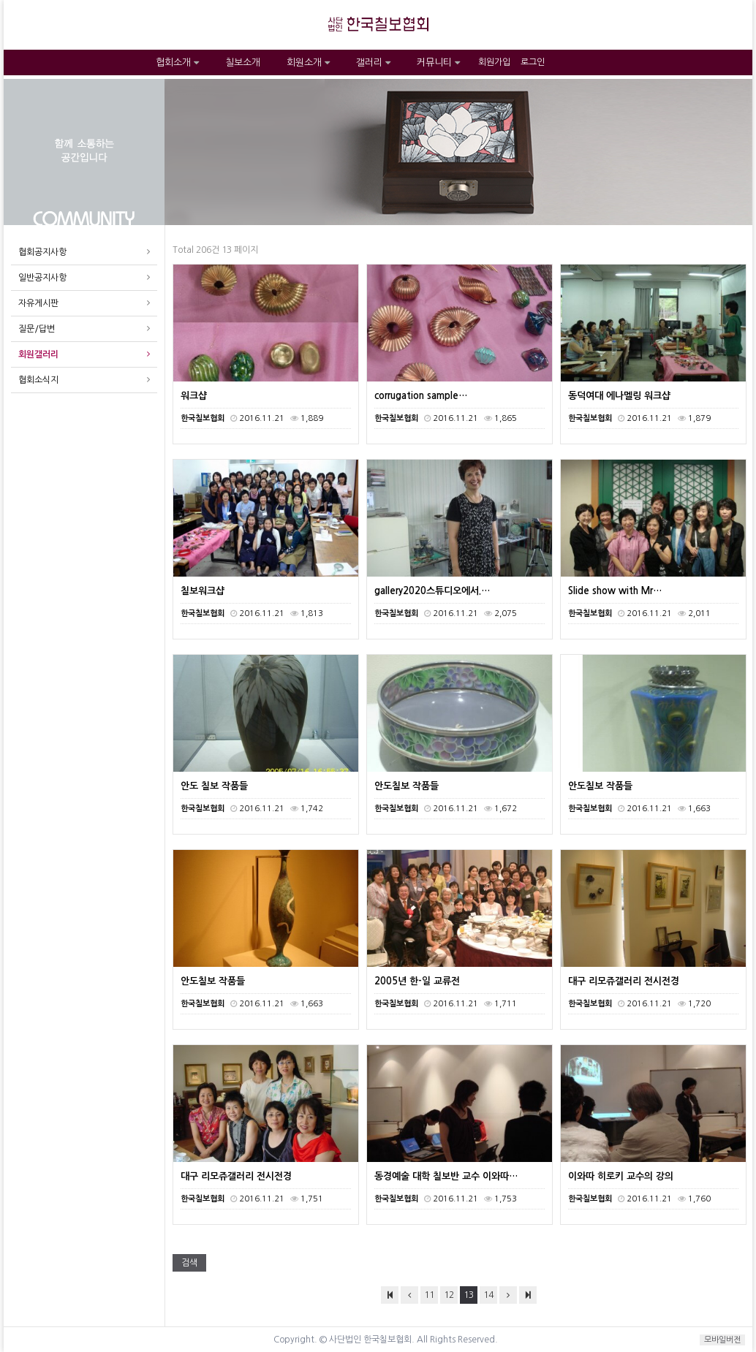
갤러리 (373, 62)
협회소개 (177, 62)
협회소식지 (38, 380)
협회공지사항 (42, 252)
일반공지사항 (42, 277)
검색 (189, 1262)
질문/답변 (36, 328)
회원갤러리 (38, 354)
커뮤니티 (438, 62)
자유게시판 (38, 303)
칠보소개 (242, 62)
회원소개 (308, 62)
